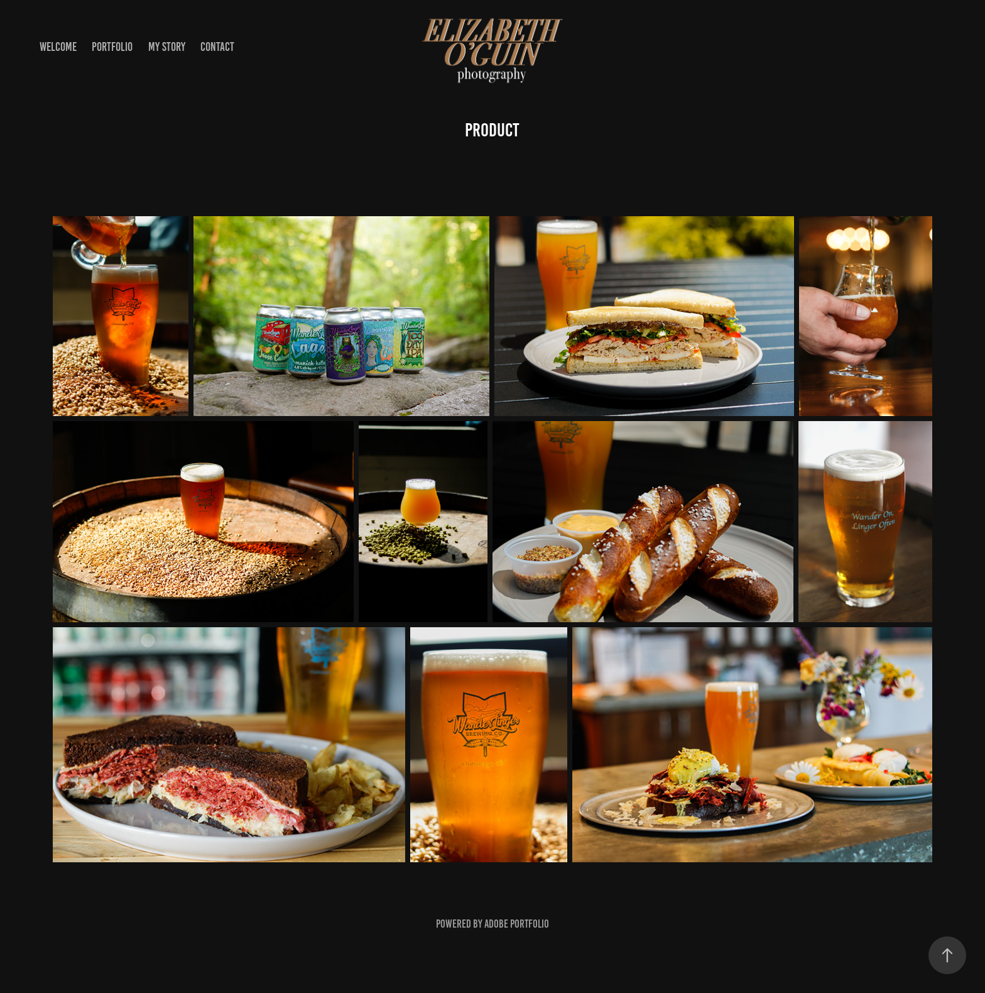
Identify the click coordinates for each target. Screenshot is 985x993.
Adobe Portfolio (516, 924)
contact (217, 46)
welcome (58, 46)
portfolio (112, 46)
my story (166, 46)
